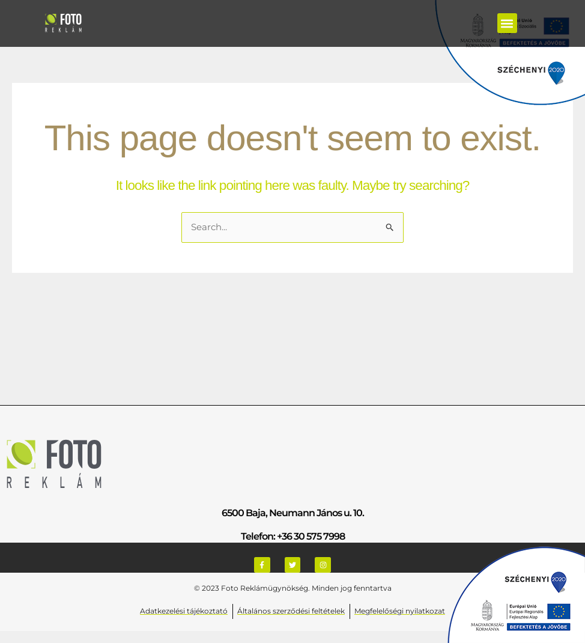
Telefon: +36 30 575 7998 (293, 537)
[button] (507, 23)
